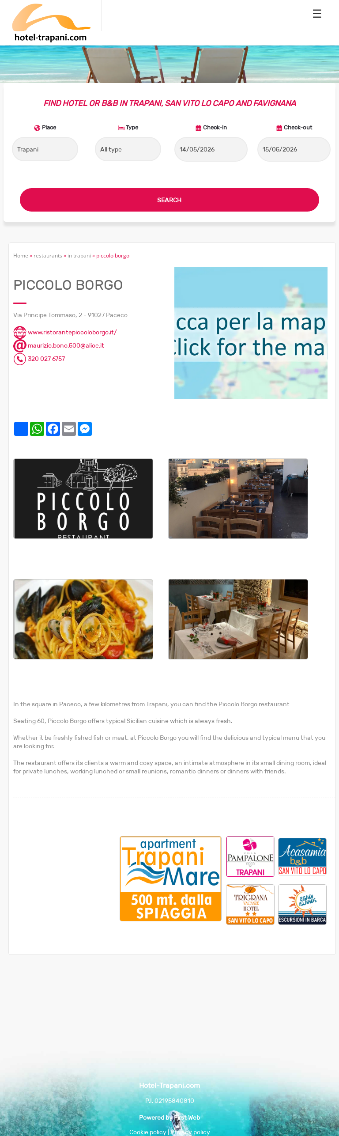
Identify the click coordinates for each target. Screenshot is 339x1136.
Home (20, 255)
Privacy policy (190, 1132)
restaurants (48, 255)
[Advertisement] (66, 880)
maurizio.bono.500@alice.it (58, 345)
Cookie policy (147, 1132)
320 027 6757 (39, 359)
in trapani (79, 255)
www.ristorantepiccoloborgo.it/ (65, 332)
